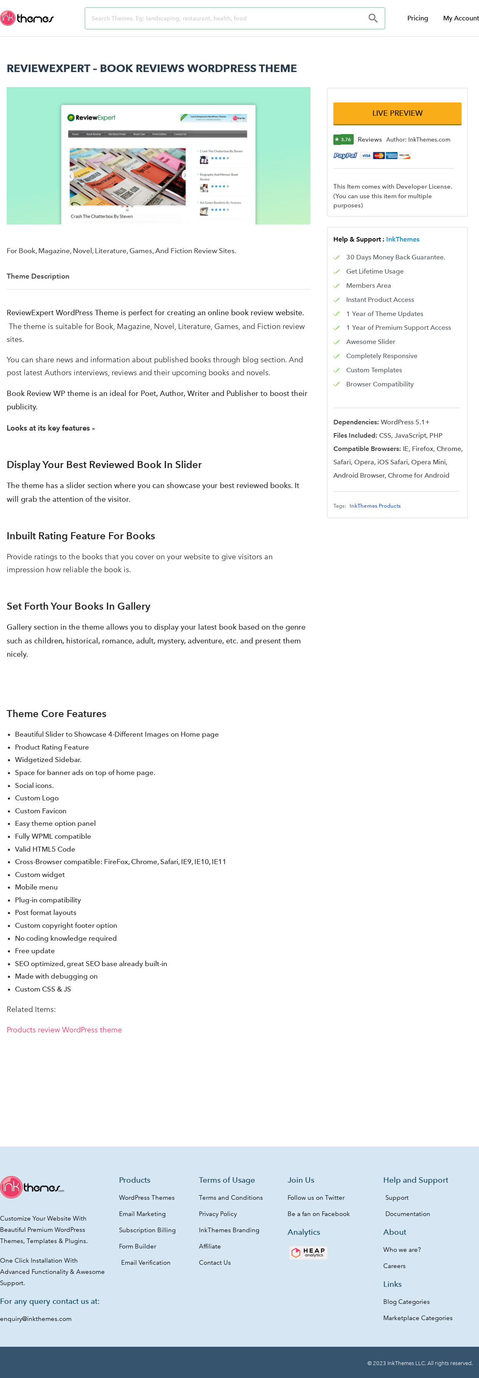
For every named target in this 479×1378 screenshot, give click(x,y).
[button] (397, 113)
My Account (461, 18)
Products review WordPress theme (64, 1029)
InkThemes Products (375, 506)
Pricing (417, 18)
